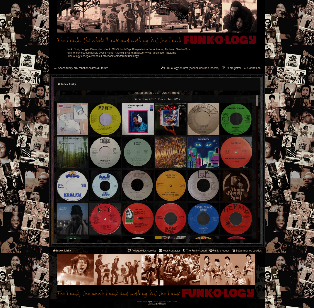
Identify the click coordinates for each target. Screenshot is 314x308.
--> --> (157, 168)
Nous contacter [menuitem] (169, 250)
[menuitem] (252, 68)
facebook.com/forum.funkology (121, 56)
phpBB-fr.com (161, 303)
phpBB (150, 301)
